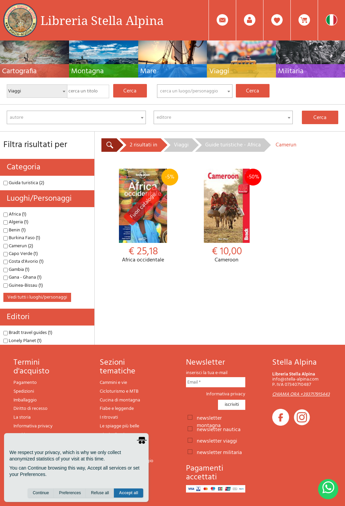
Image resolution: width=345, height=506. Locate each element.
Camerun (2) (18, 246)
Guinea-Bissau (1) (23, 285)
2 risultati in (143, 145)
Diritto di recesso (30, 408)
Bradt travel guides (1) (27, 333)
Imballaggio (25, 400)
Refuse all (100, 492)
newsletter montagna (209, 417)
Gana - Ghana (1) (22, 277)
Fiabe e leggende (117, 408)
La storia (22, 417)
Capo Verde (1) (20, 254)
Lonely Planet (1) (22, 341)
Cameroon (227, 216)
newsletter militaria (219, 452)
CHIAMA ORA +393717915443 (301, 394)
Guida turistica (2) (23, 183)
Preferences (70, 492)
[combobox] (194, 91)
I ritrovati (109, 417)
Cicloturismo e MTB (119, 391)
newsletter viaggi (217, 440)
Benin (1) (14, 230)
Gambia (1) (16, 270)
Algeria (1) (15, 222)
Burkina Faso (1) (21, 238)
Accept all (128, 492)
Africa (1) (14, 214)
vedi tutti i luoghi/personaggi (37, 297)
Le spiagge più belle (119, 426)
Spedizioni (23, 391)
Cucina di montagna (120, 400)
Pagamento (25, 382)
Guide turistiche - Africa (233, 145)
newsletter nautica (219, 429)
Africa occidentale (143, 216)
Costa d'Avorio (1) (23, 261)
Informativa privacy (33, 426)
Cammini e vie (113, 382)
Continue (41, 492)
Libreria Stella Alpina (102, 20)
